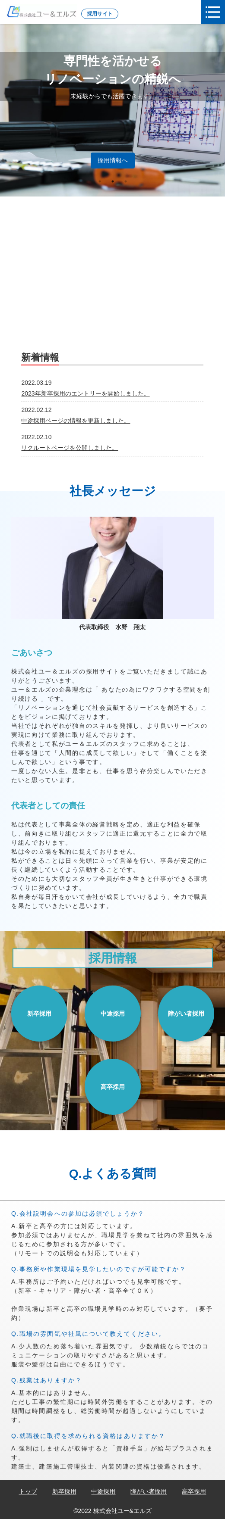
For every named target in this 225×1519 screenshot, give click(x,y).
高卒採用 (113, 1086)
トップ (28, 1491)
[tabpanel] (112, 110)
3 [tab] (125, 181)
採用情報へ (113, 160)
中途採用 (113, 1013)
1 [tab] (99, 181)
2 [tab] (112, 181)
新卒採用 (39, 1013)
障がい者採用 (186, 1013)
